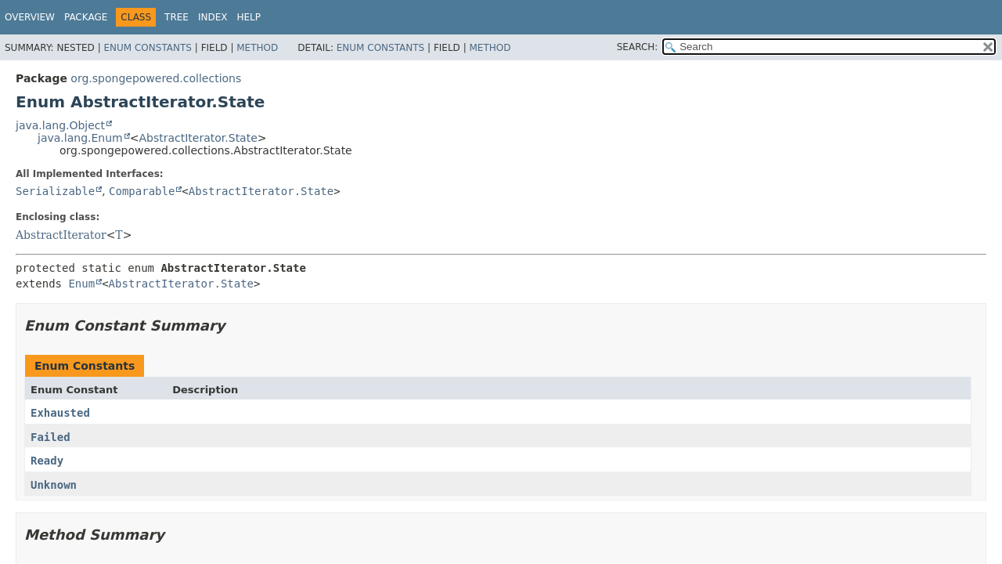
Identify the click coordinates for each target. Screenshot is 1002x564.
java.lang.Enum (80, 138)
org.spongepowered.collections (155, 78)
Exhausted (60, 413)
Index (213, 17)
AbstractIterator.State (198, 138)
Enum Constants (147, 47)
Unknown (54, 485)
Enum (81, 283)
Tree (176, 17)
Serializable (55, 191)
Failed (50, 437)
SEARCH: (637, 47)
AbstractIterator (61, 235)
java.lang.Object (60, 125)
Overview (30, 17)
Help (249, 17)
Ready (47, 460)
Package (85, 17)
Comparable (142, 191)
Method (257, 47)
